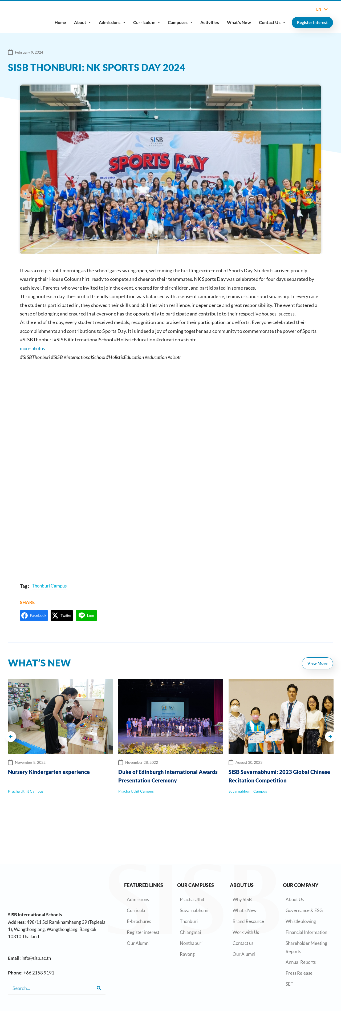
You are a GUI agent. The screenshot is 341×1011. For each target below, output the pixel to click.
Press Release (299, 940)
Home (60, 22)
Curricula (136, 877)
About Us (295, 866)
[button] (10, 734)
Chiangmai (190, 899)
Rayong (187, 921)
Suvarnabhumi (194, 877)
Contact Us (272, 22)
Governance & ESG (304, 877)
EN (322, 9)
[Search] (98, 988)
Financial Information (306, 899)
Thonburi (189, 888)
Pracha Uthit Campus (25, 789)
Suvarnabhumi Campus (248, 789)
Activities (209, 22)
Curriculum (146, 22)
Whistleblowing (301, 888)
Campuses (180, 22)
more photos (33, 348)
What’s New (239, 22)
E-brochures (139, 888)
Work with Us (246, 899)
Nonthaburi (191, 910)
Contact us (243, 910)
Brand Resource (248, 888)
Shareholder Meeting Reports (306, 914)
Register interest (143, 899)
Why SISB (242, 866)
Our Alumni (138, 910)
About (82, 22)
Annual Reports (301, 929)
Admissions (112, 22)
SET (289, 951)
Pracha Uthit (192, 866)
